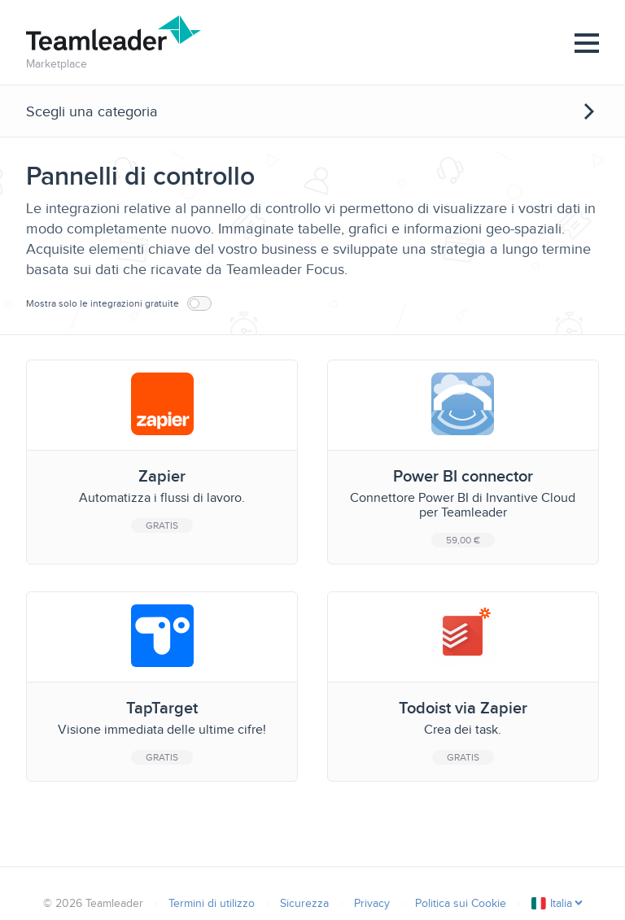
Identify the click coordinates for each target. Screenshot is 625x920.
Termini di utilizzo (211, 903)
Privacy (372, 903)
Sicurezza (304, 903)
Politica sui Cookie (460, 903)
